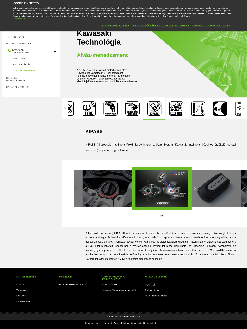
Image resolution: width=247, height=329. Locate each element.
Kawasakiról (22, 296)
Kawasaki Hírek (109, 284)
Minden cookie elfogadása (211, 25)
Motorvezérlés (21, 65)
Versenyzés (22, 290)
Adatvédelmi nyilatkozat (156, 296)
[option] (89, 108)
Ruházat (20, 284)
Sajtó (147, 284)
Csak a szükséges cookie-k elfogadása (161, 25)
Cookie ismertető (147, 323)
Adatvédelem (19, 19)
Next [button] (244, 107)
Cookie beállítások (116, 25)
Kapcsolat (89, 323)
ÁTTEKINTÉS (18, 59)
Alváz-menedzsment (23, 71)
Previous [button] (65, 107)
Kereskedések (23, 301)
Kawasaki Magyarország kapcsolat (119, 290)
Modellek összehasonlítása (72, 284)
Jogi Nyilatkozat (104, 323)
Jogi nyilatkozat (152, 290)
